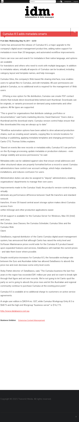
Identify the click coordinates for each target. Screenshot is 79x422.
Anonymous (67, 1)
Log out (76, 1)
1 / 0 (58, 1)
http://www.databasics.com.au (14, 311)
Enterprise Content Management (31, 320)
